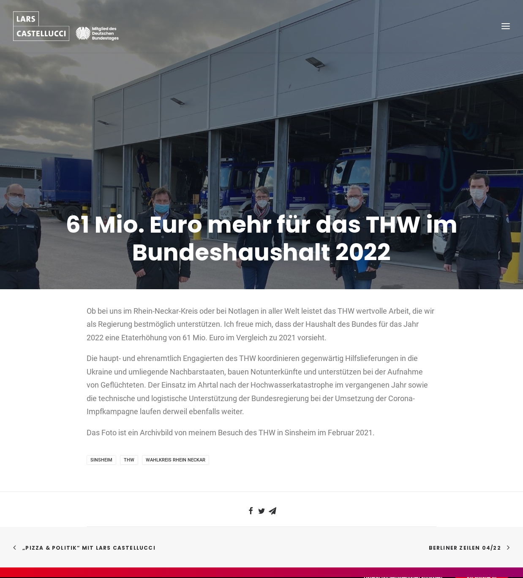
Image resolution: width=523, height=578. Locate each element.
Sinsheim (101, 431)
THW (129, 431)
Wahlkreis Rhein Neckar (175, 431)
